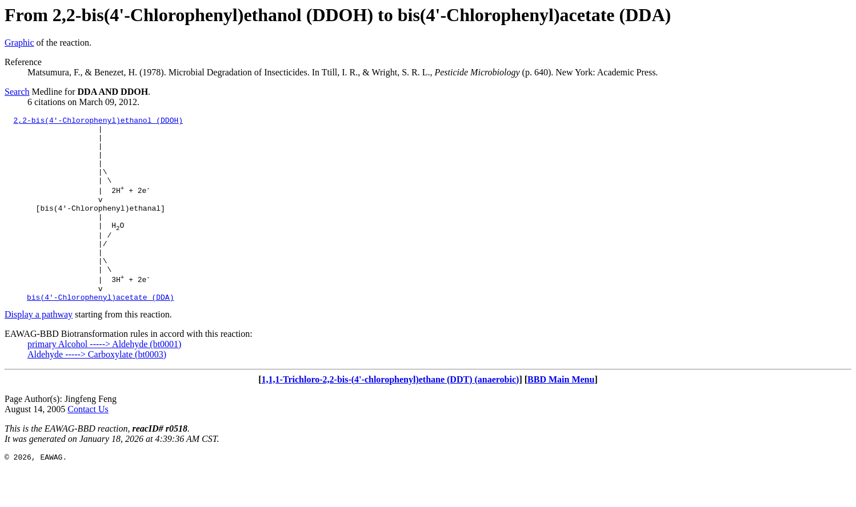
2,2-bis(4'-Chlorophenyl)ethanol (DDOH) (98, 121)
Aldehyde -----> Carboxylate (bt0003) (96, 390)
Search (17, 91)
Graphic (19, 42)
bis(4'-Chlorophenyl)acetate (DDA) (100, 333)
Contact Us (88, 445)
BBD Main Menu (560, 415)
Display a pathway (39, 350)
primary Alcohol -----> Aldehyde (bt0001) (104, 380)
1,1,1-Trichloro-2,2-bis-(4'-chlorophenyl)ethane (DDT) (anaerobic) (390, 415)
